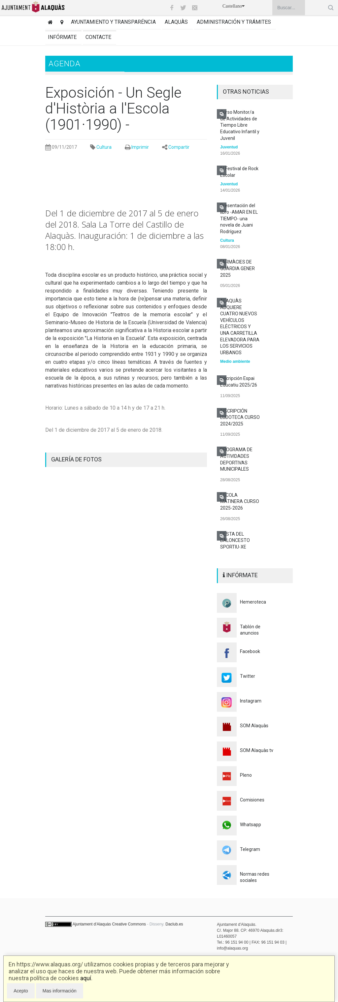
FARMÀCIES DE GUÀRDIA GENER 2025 (237, 268)
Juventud (229, 147)
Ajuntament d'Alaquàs (92, 924)
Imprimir (140, 147)
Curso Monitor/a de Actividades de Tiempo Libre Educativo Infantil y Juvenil (239, 125)
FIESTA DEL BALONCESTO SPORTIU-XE (235, 540)
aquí (85, 978)
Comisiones (252, 799)
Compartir (178, 147)
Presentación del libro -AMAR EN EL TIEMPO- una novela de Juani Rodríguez (239, 218)
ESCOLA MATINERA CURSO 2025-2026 (239, 501)
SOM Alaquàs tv (256, 750)
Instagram (250, 701)
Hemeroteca (253, 602)
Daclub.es (174, 924)
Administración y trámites (234, 22)
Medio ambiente (235, 361)
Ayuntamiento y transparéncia (113, 22)
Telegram (250, 849)
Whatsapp (250, 824)
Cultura (104, 147)
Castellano (233, 6)
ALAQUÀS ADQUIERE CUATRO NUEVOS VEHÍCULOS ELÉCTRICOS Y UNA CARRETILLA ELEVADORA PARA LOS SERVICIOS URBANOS (239, 326)
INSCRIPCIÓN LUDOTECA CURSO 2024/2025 (240, 417)
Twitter (247, 676)
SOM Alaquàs (254, 725)
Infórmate (62, 37)
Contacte (98, 37)
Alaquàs (176, 22)
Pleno (246, 775)
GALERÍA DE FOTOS (76, 459)
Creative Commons (129, 924)
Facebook (250, 651)
